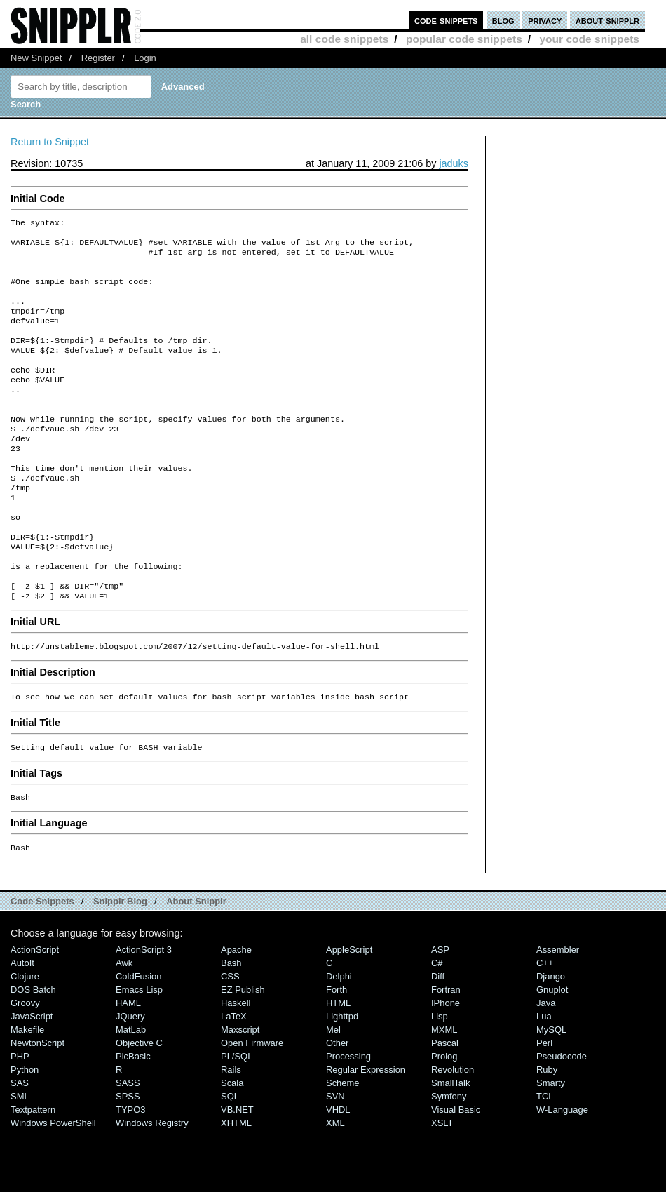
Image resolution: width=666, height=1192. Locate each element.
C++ (544, 1024)
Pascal (444, 1104)
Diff (437, 1038)
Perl (544, 1104)
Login (145, 58)
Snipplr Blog (120, 963)
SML (20, 1158)
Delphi (339, 1038)
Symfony (448, 1158)
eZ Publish (243, 1051)
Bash (231, 1024)
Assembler (557, 1011)
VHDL (338, 1171)
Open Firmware (252, 1104)
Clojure (25, 1038)
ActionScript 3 (144, 1011)
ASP (440, 1011)
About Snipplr (196, 963)
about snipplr (607, 20)
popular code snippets (464, 39)
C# (437, 1024)
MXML (444, 1091)
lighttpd (342, 1078)
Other (337, 1104)
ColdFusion (139, 1038)
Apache (236, 1011)
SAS (20, 1144)
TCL (544, 1158)
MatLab (131, 1091)
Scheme (343, 1144)
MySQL (551, 1091)
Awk (124, 1024)
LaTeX (234, 1078)
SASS (128, 1144)
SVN (335, 1158)
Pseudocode (561, 1118)
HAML (128, 1064)
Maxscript (240, 1091)
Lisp (439, 1078)
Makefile (27, 1091)
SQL (230, 1158)
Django (550, 1038)
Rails (231, 1131)
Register (98, 58)
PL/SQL (236, 1118)
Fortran (446, 1051)
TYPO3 (130, 1171)
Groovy (25, 1064)
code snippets (446, 20)
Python (25, 1131)
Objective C (139, 1104)
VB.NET (237, 1171)
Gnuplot (552, 1051)
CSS (230, 1038)
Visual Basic (455, 1171)
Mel (333, 1091)
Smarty (550, 1144)
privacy (545, 20)
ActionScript (35, 1011)
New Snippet (36, 58)
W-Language (562, 1171)
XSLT (442, 1184)
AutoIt (22, 1024)
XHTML (236, 1184)
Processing (348, 1118)
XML (335, 1184)
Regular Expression (365, 1131)
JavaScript (32, 1078)
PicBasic (133, 1118)
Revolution (452, 1131)
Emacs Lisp (139, 1051)
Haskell (235, 1064)
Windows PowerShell (53, 1184)
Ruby (546, 1131)
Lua (544, 1078)
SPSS (128, 1158)
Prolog (444, 1118)
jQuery (130, 1078)
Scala (232, 1144)
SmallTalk (450, 1144)
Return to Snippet (50, 141)
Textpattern (33, 1171)
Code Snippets (42, 963)
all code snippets (344, 39)
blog (503, 20)
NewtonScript (37, 1104)
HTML (338, 1064)
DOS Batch (33, 1051)
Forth (336, 1051)
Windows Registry (152, 1184)
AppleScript (349, 1011)
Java (545, 1064)
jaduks (453, 163)
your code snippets (589, 39)
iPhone (445, 1064)
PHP (20, 1118)
